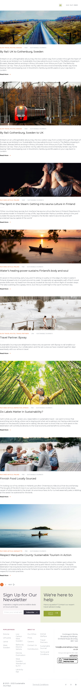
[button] (60, 5)
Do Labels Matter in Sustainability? (21, 411)
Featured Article (6, 200)
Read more (5, 74)
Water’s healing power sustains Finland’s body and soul (34, 270)
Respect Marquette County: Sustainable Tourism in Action (35, 555)
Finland (16, 200)
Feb (23, 267)
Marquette (18, 551)
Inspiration (18, 408)
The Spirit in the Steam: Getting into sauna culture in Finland (37, 204)
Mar (26, 47)
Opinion (25, 408)
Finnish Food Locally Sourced (18, 478)
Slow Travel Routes (7, 47)
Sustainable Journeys (38, 47)
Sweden (19, 47)
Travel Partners (22, 333)
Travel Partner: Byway (13, 337)
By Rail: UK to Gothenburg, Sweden (21, 51)
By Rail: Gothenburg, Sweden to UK (21, 132)
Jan (32, 333)
